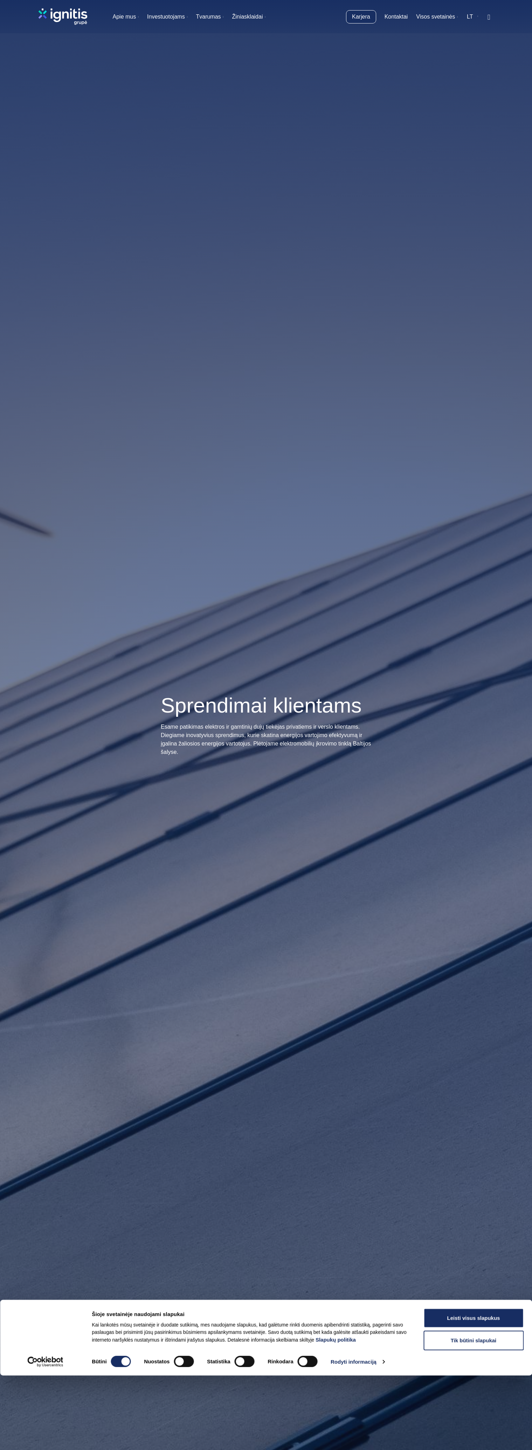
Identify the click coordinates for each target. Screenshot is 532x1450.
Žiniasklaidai (247, 17)
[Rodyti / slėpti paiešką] (489, 16)
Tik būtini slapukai (474, 1414)
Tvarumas (208, 17)
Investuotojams (166, 17)
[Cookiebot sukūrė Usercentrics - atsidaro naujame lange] (45, 1436)
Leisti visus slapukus (473, 1392)
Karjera (361, 17)
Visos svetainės (435, 17)
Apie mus (124, 17)
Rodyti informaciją (353, 1436)
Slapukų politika (336, 1414)
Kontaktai (396, 17)
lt (470, 17)
